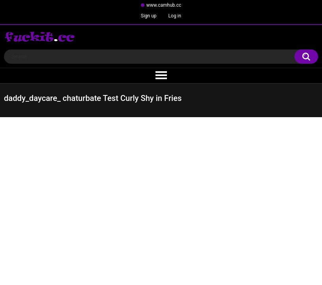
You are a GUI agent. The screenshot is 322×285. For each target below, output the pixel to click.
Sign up (149, 16)
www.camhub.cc (164, 5)
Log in (175, 16)
